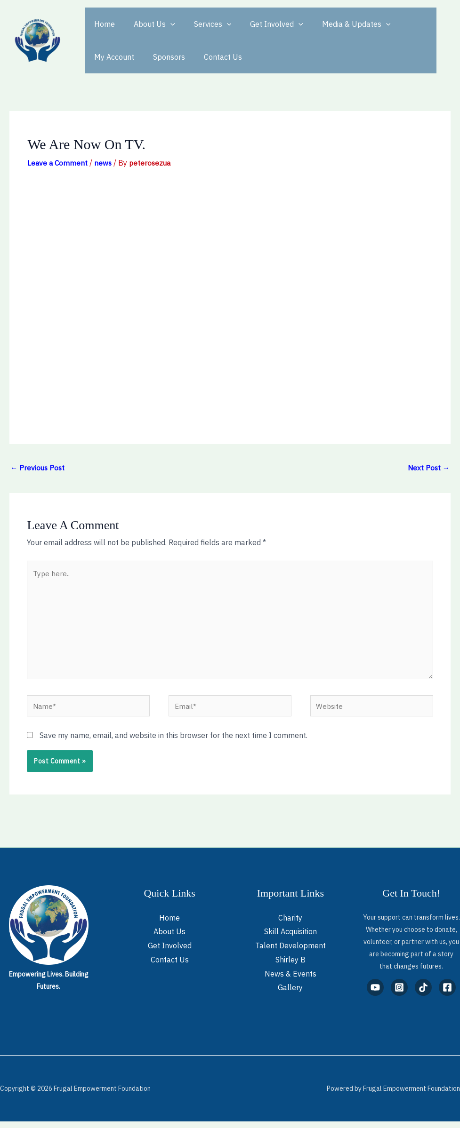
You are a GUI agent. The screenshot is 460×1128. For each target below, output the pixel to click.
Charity (290, 924)
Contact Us (158, 57)
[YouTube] (375, 993)
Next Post (428, 468)
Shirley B (290, 966)
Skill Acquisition (290, 938)
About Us (148, 24)
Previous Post (38, 468)
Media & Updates (339, 24)
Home (102, 24)
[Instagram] (399, 993)
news (104, 162)
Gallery (290, 994)
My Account (408, 24)
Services (203, 24)
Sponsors (108, 57)
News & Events (290, 980)
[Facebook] (447, 993)
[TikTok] (423, 993)
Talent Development (290, 952)
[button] (164, 24)
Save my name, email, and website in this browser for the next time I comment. (173, 742)
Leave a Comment (58, 162)
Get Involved (263, 24)
